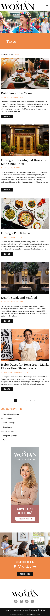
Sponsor (26, 610)
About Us (8, 610)
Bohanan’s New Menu (16, 93)
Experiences (7, 427)
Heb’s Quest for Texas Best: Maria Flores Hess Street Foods (25, 366)
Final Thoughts (8, 431)
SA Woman (5, 97)
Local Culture (10, 54)
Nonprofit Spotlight (10, 436)
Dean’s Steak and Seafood (19, 298)
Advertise (34, 610)
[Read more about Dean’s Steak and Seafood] (7, 321)
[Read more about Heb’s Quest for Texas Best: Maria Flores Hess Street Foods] (7, 389)
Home (3, 54)
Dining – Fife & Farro (16, 233)
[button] (43, 5)
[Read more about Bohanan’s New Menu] (7, 116)
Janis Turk (5, 168)
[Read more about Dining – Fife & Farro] (7, 254)
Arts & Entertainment (11, 414)
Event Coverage (9, 423)
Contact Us (17, 610)
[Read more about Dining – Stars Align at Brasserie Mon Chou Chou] (7, 190)
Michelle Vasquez (7, 372)
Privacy (42, 610)
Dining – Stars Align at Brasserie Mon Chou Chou (24, 162)
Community (7, 418)
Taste (5, 440)
